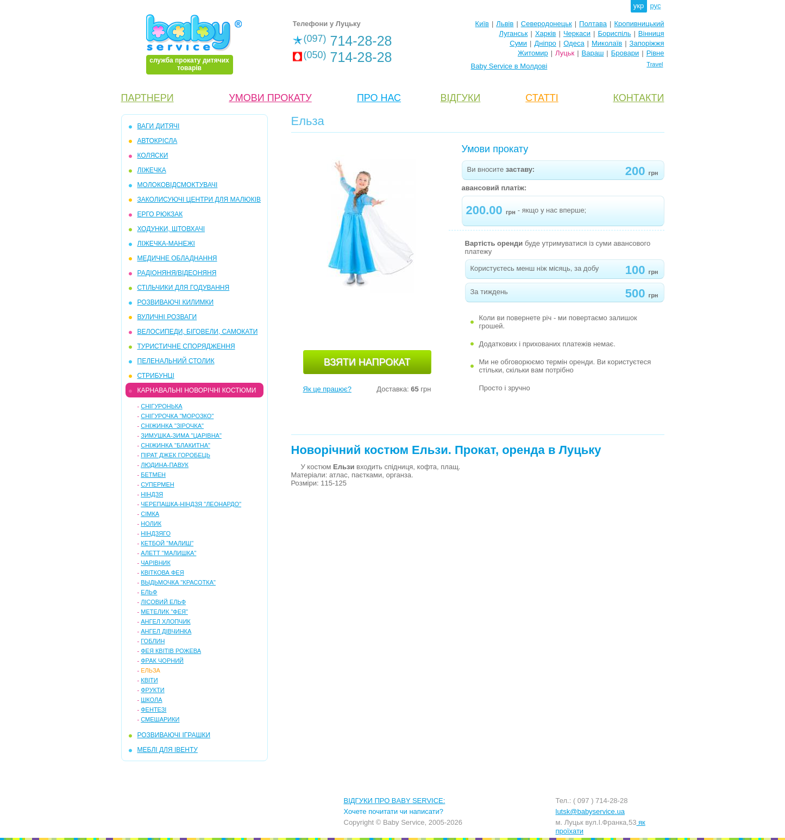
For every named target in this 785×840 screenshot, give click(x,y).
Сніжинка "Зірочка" (172, 425)
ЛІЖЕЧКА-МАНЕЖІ (166, 243)
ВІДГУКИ (461, 97)
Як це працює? (327, 389)
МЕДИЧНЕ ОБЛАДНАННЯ (177, 258)
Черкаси (577, 33)
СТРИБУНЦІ (155, 375)
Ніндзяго (156, 533)
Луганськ (513, 33)
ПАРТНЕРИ (147, 97)
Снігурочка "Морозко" (177, 416)
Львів (504, 24)
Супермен (157, 484)
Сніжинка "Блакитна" (175, 445)
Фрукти (152, 690)
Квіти (149, 680)
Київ (482, 24)
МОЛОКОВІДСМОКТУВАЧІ (177, 185)
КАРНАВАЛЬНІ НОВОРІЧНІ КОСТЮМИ (196, 390)
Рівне (655, 53)
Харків (545, 33)
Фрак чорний (162, 660)
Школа (151, 699)
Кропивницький (639, 24)
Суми (518, 43)
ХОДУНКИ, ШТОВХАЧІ (171, 229)
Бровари (625, 53)
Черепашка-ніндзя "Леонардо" (191, 504)
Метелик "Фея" (164, 611)
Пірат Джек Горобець (175, 455)
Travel (654, 64)
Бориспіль (614, 33)
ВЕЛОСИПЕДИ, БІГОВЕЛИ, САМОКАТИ (197, 331)
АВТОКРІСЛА (157, 141)
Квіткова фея (162, 572)
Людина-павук (165, 465)
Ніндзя (152, 494)
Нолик (151, 523)
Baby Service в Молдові (509, 66)
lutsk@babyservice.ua (590, 811)
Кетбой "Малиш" (167, 543)
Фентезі (153, 709)
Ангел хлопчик (166, 621)
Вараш (593, 53)
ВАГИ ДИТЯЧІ (158, 126)
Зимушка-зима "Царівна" (181, 435)
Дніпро (545, 43)
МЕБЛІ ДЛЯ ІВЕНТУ (167, 750)
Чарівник (156, 562)
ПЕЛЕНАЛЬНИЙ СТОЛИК (176, 361)
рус (655, 6)
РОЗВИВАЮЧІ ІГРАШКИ (174, 735)
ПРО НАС (379, 97)
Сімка (150, 514)
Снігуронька (161, 406)
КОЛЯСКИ (152, 155)
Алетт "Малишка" (168, 553)
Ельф (149, 592)
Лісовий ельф (163, 602)
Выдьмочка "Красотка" (178, 582)
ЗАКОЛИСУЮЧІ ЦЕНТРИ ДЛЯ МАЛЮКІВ (199, 199)
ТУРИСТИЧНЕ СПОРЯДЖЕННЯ (186, 346)
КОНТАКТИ (638, 97)
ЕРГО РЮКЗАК (160, 214)
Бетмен (153, 474)
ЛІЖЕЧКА (151, 170)
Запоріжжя (647, 43)
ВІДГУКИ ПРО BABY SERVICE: (394, 801)
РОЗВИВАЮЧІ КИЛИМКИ (175, 302)
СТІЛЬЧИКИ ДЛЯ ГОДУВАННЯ (183, 287)
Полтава (593, 24)
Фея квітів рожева (171, 651)
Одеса (573, 43)
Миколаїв (607, 43)
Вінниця (651, 33)
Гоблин (153, 641)
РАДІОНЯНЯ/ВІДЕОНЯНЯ (177, 273)
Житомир (533, 53)
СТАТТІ (541, 97)
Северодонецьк (546, 24)
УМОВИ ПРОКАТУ (270, 97)
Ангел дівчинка (166, 631)
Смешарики (160, 719)
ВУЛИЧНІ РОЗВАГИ (167, 317)
